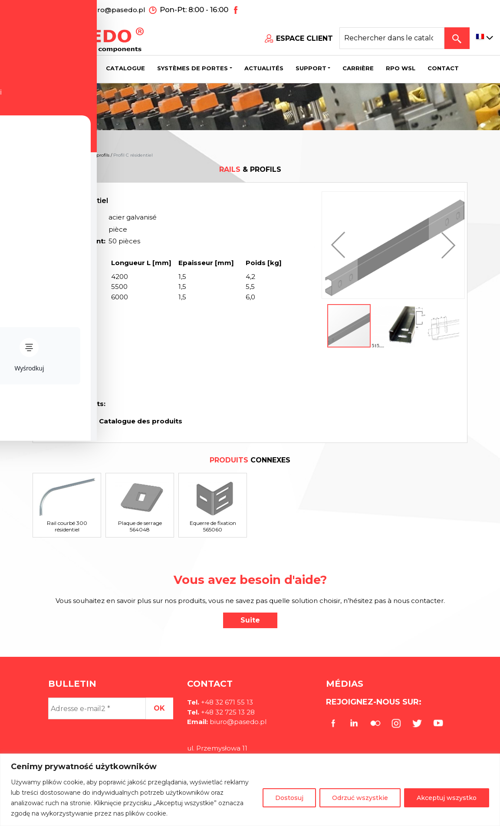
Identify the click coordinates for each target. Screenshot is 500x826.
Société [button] (76, 67)
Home (39, 155)
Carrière (358, 67)
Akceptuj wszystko (447, 798)
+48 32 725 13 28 (227, 712)
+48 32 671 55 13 (46, 9)
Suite (250, 620)
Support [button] (311, 67)
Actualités (263, 67)
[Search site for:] (391, 37)
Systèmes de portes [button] (192, 67)
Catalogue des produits (139, 420)
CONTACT (443, 67)
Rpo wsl (400, 67)
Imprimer (70, 420)
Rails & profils (95, 155)
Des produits (63, 155)
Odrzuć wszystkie (360, 798)
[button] (340, 245)
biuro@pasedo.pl (115, 9)
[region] (250, 790)
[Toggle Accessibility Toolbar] (20, 393)
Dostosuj (289, 798)
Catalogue (125, 67)
